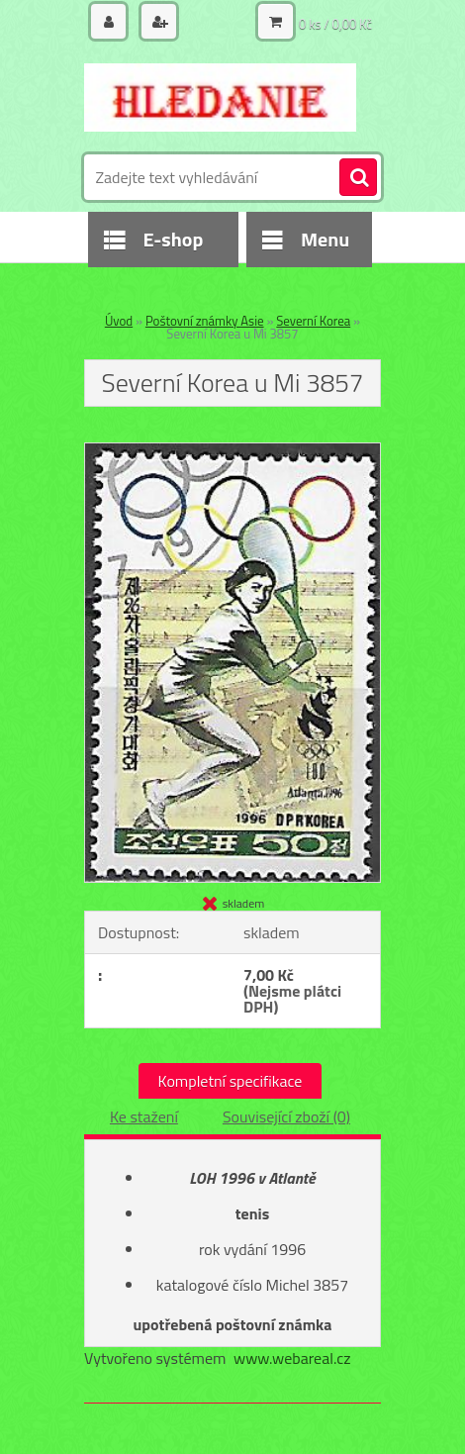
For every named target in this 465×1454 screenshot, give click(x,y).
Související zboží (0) (286, 1116)
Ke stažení (144, 1116)
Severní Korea (313, 321)
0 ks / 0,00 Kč (335, 24)
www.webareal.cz (292, 1358)
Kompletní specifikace (230, 1081)
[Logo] (220, 97)
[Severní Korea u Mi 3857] (232, 451)
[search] (358, 178)
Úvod (119, 321)
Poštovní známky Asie (204, 321)
